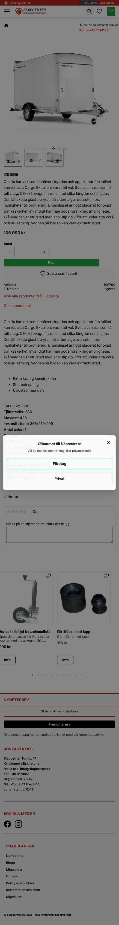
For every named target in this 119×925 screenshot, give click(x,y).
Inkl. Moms (88, 2)
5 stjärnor (25, 512)
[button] (6, 11)
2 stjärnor (12, 512)
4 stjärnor (21, 512)
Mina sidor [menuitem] (14, 869)
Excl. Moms (107, 2)
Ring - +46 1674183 (94, 30)
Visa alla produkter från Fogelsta (31, 296)
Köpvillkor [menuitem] (14, 897)
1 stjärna (8, 512)
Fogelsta (109, 289)
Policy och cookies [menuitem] (20, 883)
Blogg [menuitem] (10, 862)
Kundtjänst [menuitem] (15, 856)
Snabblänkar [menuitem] (20, 846)
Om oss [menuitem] (12, 876)
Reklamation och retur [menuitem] (23, 890)
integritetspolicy (91, 734)
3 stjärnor (17, 512)
